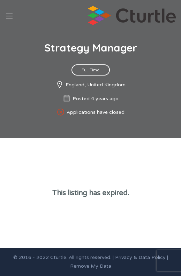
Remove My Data (90, 266)
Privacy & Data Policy (140, 257)
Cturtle (58, 257)
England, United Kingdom (96, 85)
